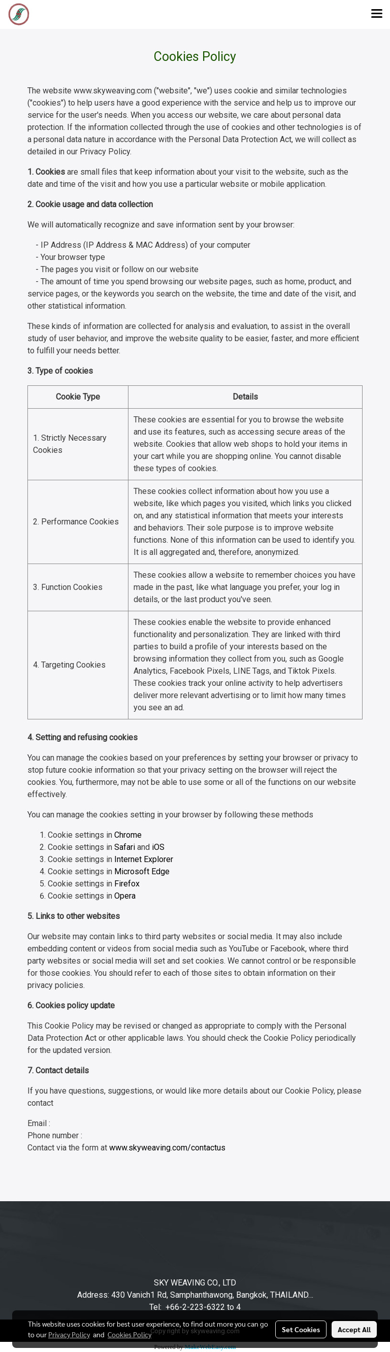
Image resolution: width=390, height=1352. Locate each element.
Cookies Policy (129, 1334)
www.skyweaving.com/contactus (167, 1147)
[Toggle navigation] (377, 14)
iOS (158, 847)
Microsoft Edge (142, 871)
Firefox (127, 883)
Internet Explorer (143, 859)
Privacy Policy (69, 1334)
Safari (124, 847)
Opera (125, 896)
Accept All (354, 1329)
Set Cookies (301, 1329)
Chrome (128, 835)
